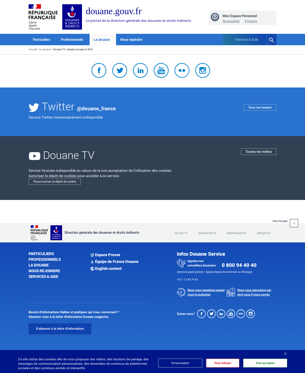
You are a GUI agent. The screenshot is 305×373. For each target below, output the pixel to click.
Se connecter (231, 21)
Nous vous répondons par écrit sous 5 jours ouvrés (254, 292)
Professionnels (45, 259)
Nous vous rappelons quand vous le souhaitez (206, 292)
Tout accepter (265, 363)
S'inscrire (251, 21)
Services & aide (43, 276)
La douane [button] (102, 39)
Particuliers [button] (41, 39)
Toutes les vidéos (258, 152)
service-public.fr (207, 233)
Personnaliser (180, 363)
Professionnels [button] (72, 39)
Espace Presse (105, 254)
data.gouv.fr (263, 233)
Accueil (33, 49)
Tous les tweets (260, 107)
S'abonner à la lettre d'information (60, 328)
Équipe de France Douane (114, 261)
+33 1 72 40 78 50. (187, 279)
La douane (45, 49)
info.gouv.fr (181, 233)
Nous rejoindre (131, 39)
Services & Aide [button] (246, 39)
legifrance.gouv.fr (236, 233)
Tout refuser (222, 363)
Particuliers (41, 253)
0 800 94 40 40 (239, 265)
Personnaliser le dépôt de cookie (54, 181)
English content (106, 268)
